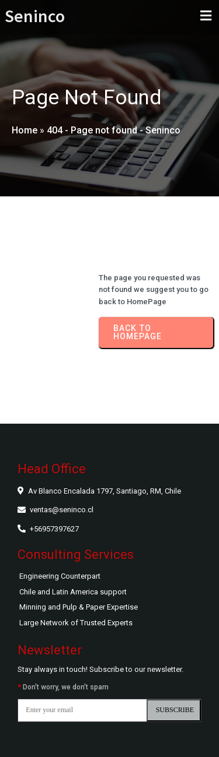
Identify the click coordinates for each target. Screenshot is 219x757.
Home (24, 130)
